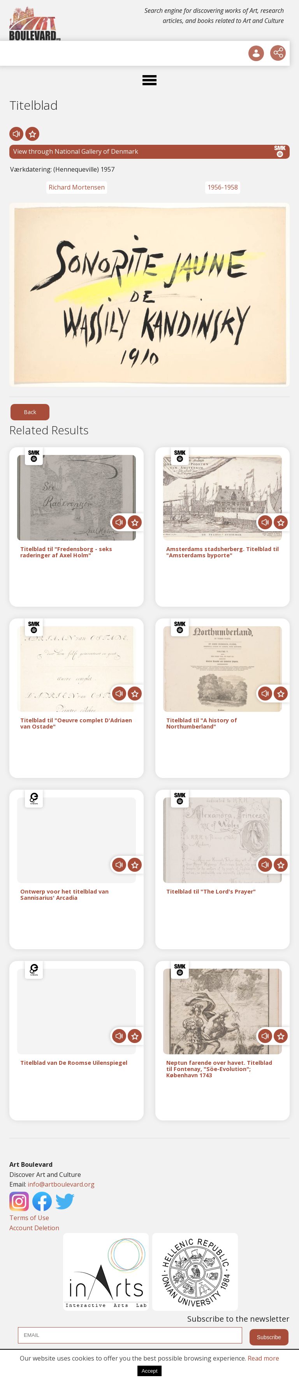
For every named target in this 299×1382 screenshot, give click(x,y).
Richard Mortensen (77, 187)
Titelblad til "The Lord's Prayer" (211, 892)
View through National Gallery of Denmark (149, 151)
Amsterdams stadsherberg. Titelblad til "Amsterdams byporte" (222, 552)
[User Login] (256, 53)
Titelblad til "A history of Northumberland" (201, 723)
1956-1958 (223, 187)
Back (30, 412)
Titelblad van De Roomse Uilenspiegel (73, 1063)
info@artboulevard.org (61, 1184)
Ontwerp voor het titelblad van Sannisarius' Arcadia (64, 895)
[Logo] (35, 23)
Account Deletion (34, 1228)
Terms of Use (29, 1217)
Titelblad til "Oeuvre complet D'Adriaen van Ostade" (76, 723)
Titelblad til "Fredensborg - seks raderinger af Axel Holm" (66, 552)
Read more (263, 1358)
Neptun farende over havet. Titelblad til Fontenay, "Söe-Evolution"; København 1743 (219, 1069)
